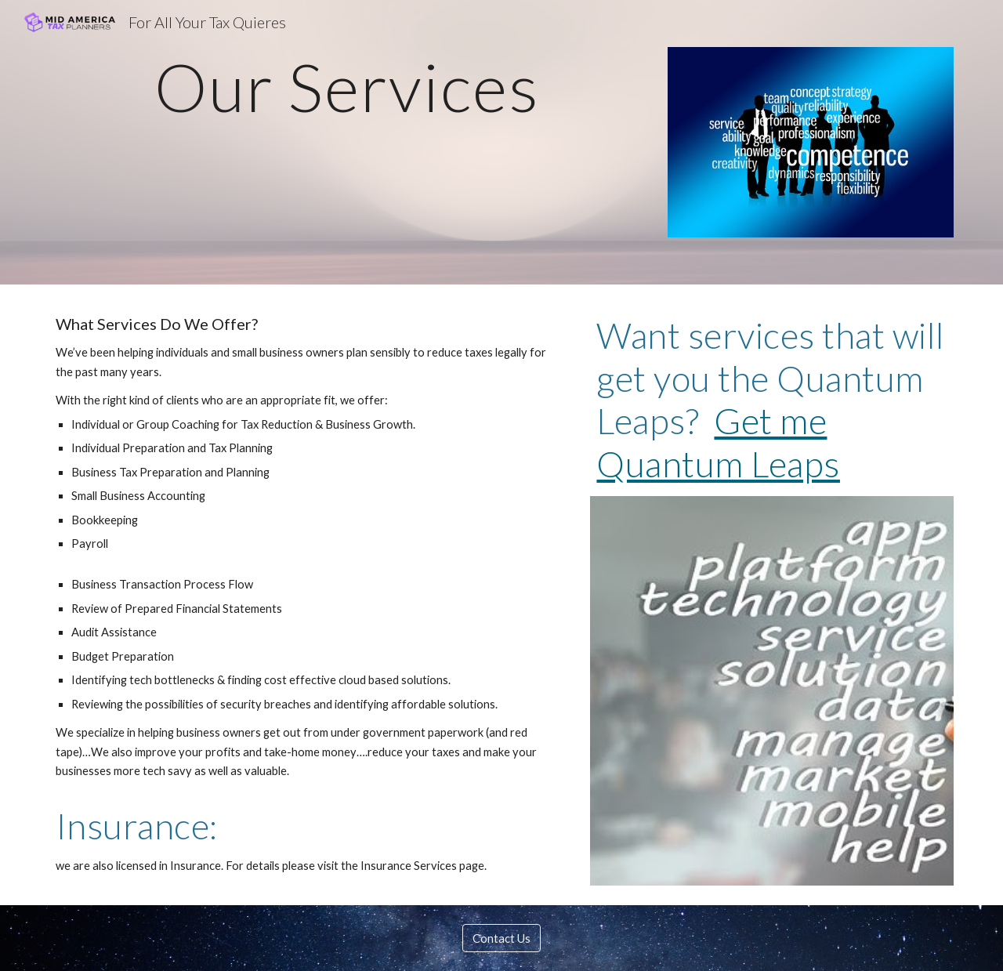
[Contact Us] (501, 938)
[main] (347, 86)
